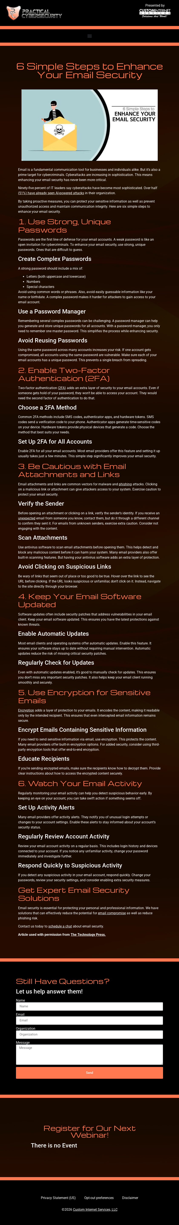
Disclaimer (130, 1198)
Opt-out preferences (99, 1198)
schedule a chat (60, 926)
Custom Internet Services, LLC (95, 1210)
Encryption (26, 710)
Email (20, 1014)
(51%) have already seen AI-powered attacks (51, 193)
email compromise (112, 913)
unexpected (26, 518)
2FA (62, 388)
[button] (89, 35)
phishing (125, 484)
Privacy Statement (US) (58, 1198)
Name (20, 1000)
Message (23, 1042)
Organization (25, 1028)
